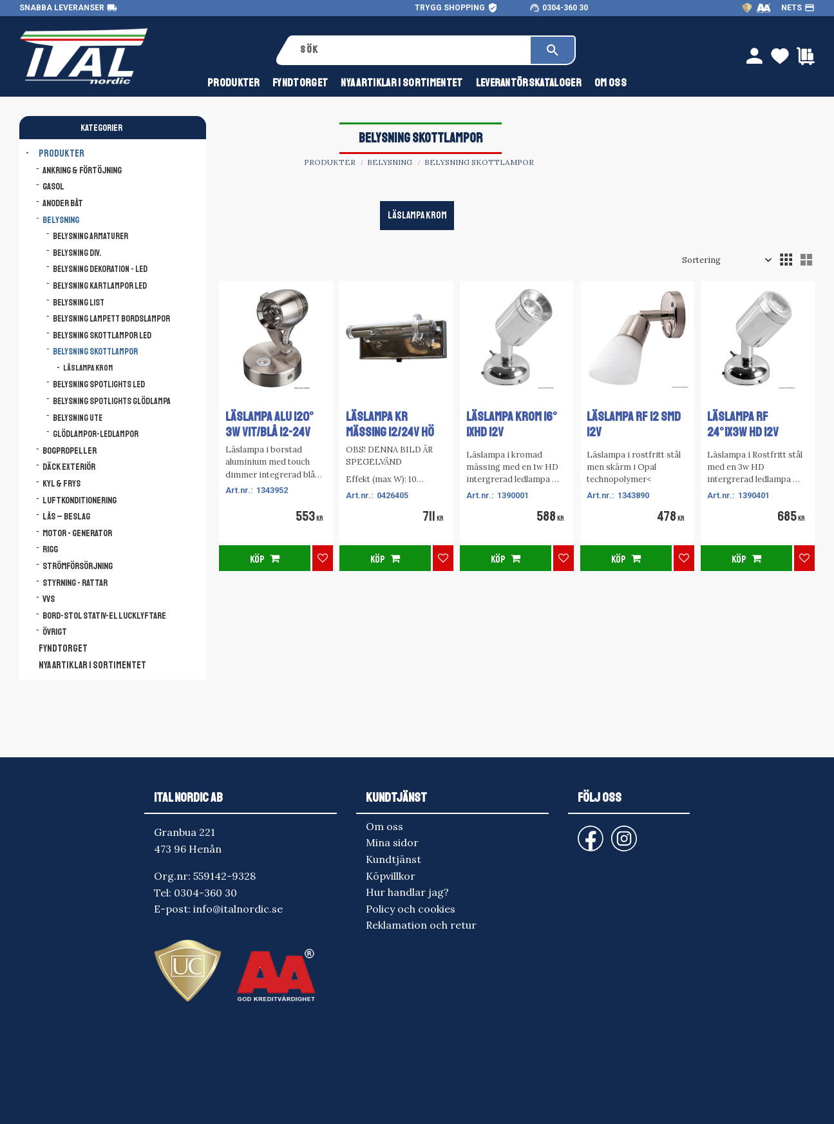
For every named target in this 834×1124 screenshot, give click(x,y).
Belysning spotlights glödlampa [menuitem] (112, 401)
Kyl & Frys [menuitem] (62, 483)
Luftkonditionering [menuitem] (80, 500)
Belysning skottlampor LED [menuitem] (102, 335)
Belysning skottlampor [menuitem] (95, 351)
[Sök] (552, 50)
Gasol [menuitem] (53, 186)
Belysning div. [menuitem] (77, 252)
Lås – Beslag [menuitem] (66, 516)
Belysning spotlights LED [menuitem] (99, 384)
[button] (785, 259)
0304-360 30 (565, 7)
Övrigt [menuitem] (55, 631)
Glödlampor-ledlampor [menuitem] (95, 434)
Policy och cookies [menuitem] (410, 908)
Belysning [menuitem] (61, 220)
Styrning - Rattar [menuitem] (75, 582)
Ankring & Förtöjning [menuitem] (82, 170)
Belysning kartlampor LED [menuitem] (100, 285)
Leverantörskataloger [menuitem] (529, 83)
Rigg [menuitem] (50, 549)
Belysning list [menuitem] (78, 302)
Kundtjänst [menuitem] (393, 859)
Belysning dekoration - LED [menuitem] (100, 269)
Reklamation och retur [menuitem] (421, 924)
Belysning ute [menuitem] (77, 417)
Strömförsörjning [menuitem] (78, 566)
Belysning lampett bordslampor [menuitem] (111, 318)
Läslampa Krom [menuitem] (88, 368)
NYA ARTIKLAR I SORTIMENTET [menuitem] (401, 83)
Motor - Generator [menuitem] (77, 533)
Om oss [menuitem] (610, 83)
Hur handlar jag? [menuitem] (407, 892)
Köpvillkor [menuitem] (390, 875)
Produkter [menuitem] (233, 83)
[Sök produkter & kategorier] (410, 50)
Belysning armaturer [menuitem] (90, 236)
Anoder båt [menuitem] (63, 203)
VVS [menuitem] (49, 599)
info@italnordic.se (238, 908)
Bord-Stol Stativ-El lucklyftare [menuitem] (104, 615)
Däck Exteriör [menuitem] (69, 466)
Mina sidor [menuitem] (392, 842)
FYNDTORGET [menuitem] (300, 83)
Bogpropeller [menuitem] (70, 450)
